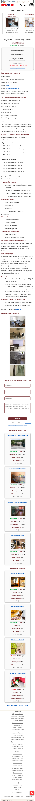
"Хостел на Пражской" (17, 573)
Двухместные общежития (17, 742)
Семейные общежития (17, 744)
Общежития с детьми (17, 748)
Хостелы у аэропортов (17, 768)
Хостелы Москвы (17, 754)
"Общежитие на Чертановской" (17, 502)
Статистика (30, 800)
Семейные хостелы (17, 760)
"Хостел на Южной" (17, 640)
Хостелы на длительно (17, 779)
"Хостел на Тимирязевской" (17, 673)
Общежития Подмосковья (17, 718)
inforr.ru (11, 800)
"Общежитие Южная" (17, 535)
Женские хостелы (17, 763)
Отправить (17, 418)
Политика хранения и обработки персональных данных (17, 796)
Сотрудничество (17, 785)
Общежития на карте (17, 720)
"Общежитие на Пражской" (17, 469)
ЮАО (7, 85)
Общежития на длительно (17, 716)
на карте (18, 309)
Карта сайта (17, 787)
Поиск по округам (17, 725)
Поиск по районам (17, 727)
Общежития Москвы (17, 37)
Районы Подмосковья (17, 735)
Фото (14, 463)
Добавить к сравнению (18, 42)
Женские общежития (17, 746)
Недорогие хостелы (17, 756)
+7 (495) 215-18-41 (17, 58)
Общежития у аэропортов (17, 737)
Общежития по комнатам (17, 729)
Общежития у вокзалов (17, 739)
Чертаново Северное (13, 88)
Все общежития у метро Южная (17, 705)
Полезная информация (17, 783)
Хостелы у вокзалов (17, 770)
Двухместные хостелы (17, 758)
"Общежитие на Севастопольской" (17, 435)
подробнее (19, 463)
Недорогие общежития (17, 733)
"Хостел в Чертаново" (17, 606)
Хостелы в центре (17, 773)
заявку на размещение (17, 67)
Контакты (17, 789)
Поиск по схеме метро (17, 723)
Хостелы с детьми (17, 765)
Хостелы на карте (17, 777)
